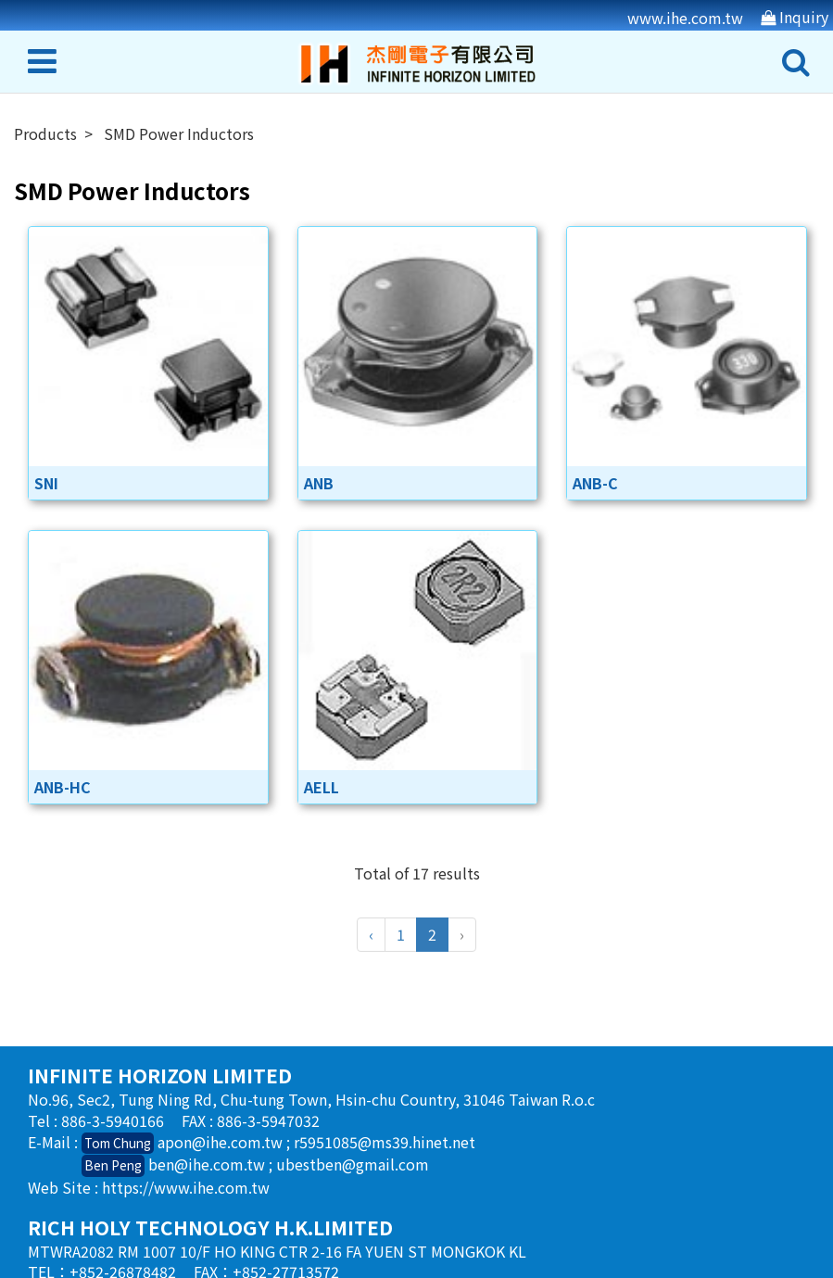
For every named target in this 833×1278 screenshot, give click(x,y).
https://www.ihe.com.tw (186, 1187)
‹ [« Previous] (371, 934)
